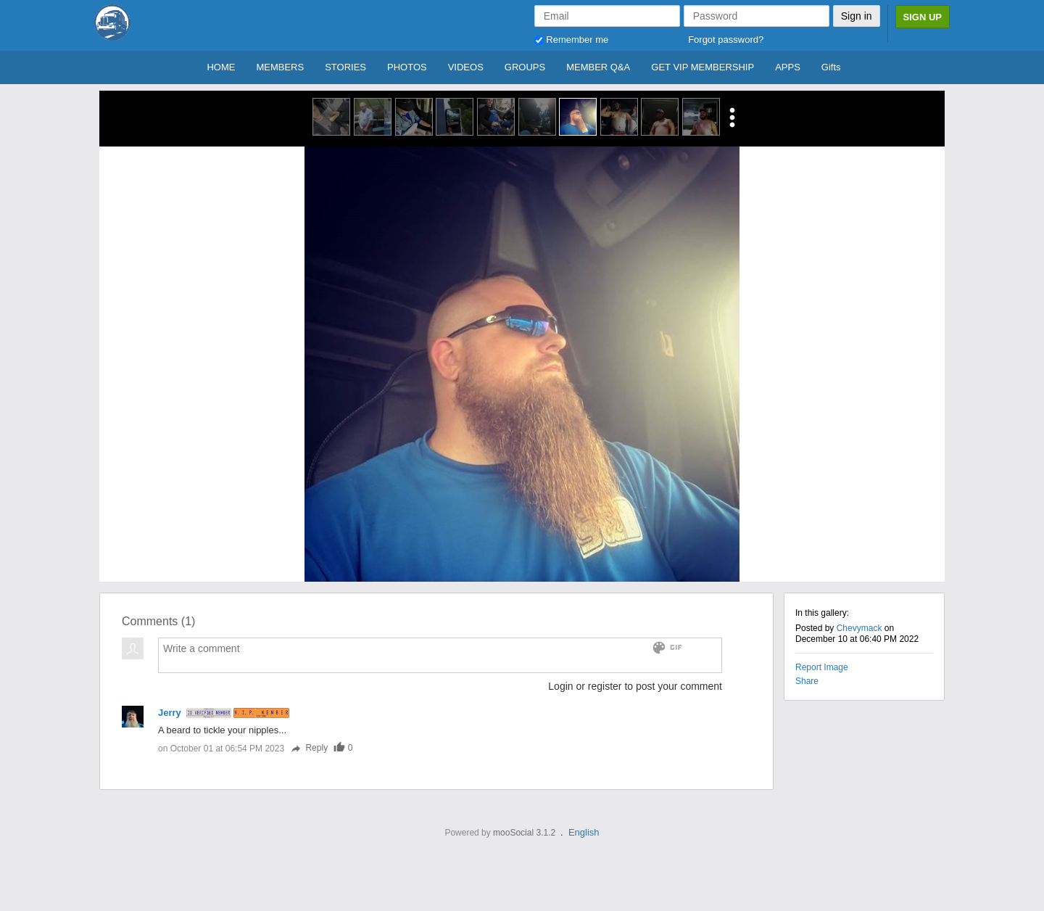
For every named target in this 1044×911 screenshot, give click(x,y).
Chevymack (859, 628)
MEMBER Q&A (598, 67)
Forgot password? (725, 39)
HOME (221, 67)
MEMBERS (280, 67)
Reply (309, 748)
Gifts (831, 67)
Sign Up (922, 17)
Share (807, 681)
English (584, 832)
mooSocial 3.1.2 (524, 833)
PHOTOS (407, 67)
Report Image (821, 667)
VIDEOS (466, 67)
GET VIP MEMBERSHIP (702, 67)
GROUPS (525, 67)
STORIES (345, 67)
